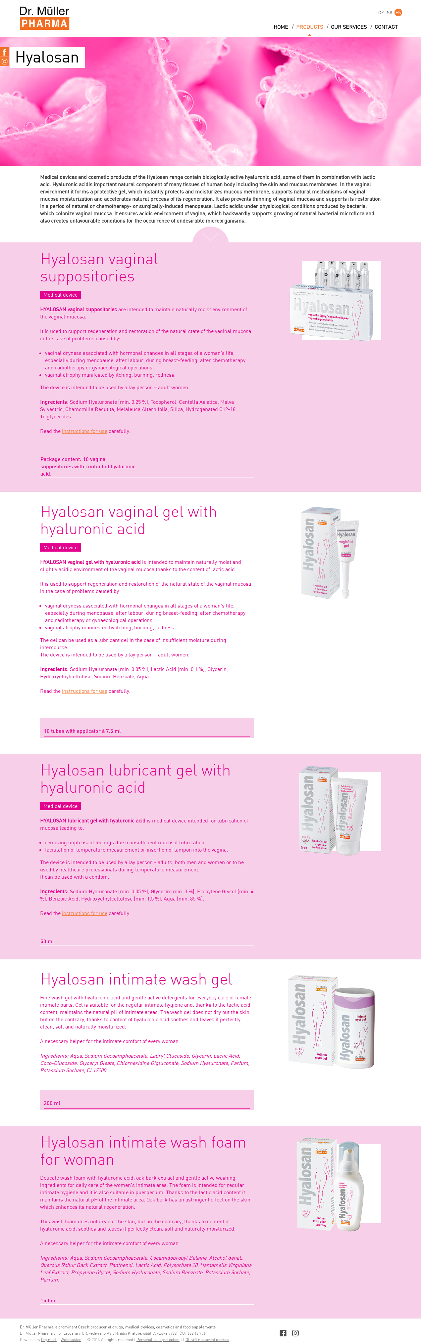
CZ (381, 12)
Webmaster (71, 1340)
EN (398, 12)
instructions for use (84, 431)
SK (390, 12)
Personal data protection (158, 1340)
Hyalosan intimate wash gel (136, 980)
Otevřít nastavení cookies (207, 1340)
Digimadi (49, 1340)
